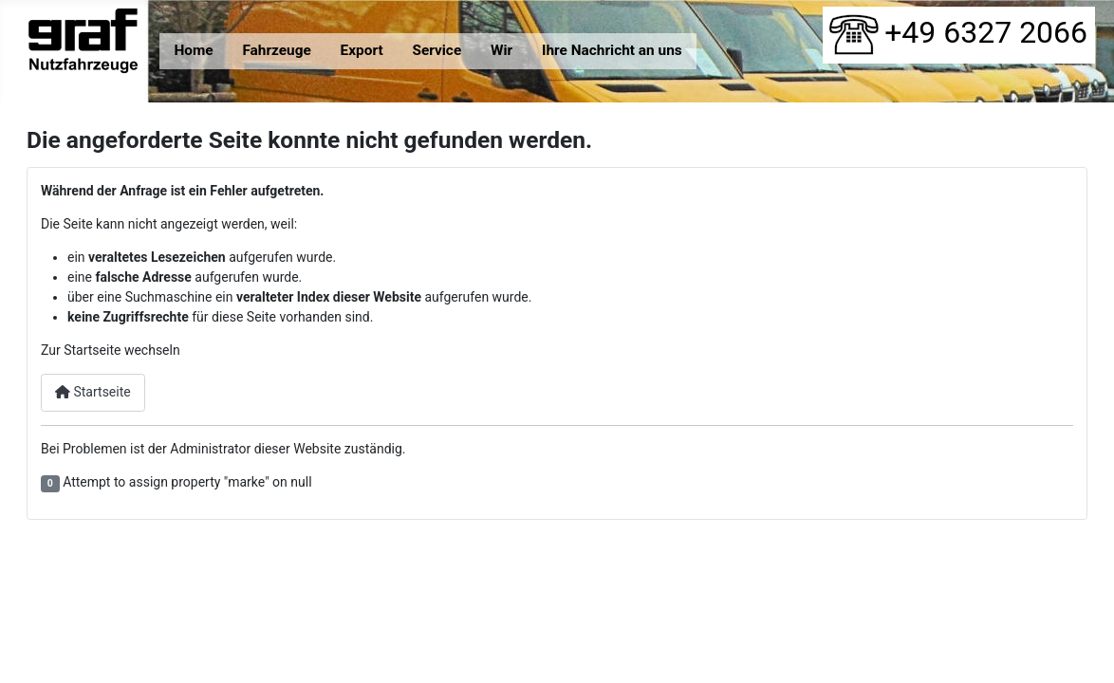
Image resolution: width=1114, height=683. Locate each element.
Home (193, 50)
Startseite (93, 391)
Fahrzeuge (276, 50)
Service (436, 50)
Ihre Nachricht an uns (612, 50)
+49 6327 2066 (959, 32)
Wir (501, 50)
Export (362, 50)
